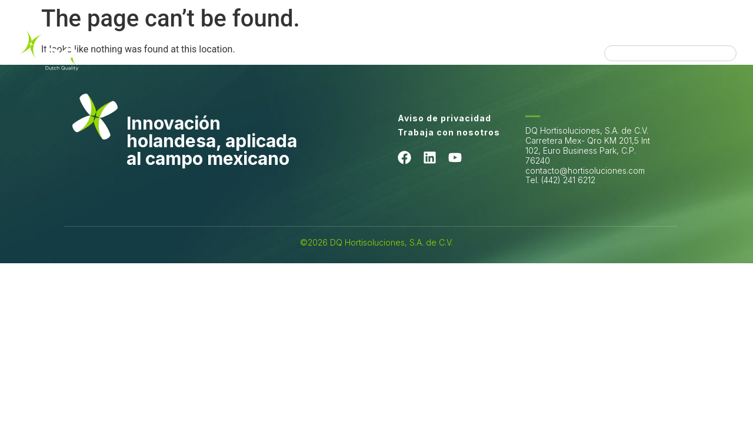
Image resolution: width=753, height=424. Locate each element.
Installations (554, 41)
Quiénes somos (206, 41)
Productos (481, 41)
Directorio (558, 58)
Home (133, 41)
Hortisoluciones (399, 41)
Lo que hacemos (302, 41)
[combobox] (670, 53)
